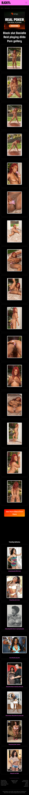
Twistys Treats (3, 785)
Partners (26, 785)
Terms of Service (25, 781)
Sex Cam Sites (22, 792)
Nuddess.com (23, 791)
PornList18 (11, 791)
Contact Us (26, 786)
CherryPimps (3, 780)
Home (2, 8)
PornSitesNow (5, 791)
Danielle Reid (7, 8)
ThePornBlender (17, 791)
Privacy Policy (25, 780)
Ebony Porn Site (7, 792)
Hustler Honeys (4, 781)
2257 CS (26, 783)
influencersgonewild (15, 792)
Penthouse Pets (4, 782)
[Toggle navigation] (26, 2)
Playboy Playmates (4, 783)
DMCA (27, 782)
